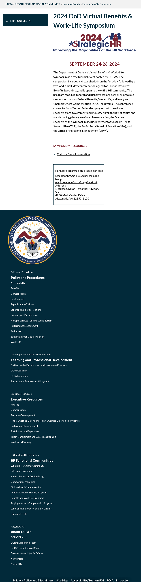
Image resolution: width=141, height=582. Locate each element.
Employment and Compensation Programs (32, 503)
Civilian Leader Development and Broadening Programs (39, 365)
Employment (17, 299)
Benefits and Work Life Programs (27, 497)
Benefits (15, 288)
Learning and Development (24, 315)
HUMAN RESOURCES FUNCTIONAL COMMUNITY (32, 4)
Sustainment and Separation (25, 431)
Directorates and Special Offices (27, 553)
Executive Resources (21, 393)
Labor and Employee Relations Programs (31, 508)
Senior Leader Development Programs (30, 381)
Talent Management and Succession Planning (33, 436)
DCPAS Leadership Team (23, 542)
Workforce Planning (21, 442)
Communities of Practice (23, 481)
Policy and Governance (22, 471)
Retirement (16, 331)
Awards (15, 404)
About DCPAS (18, 526)
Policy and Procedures (22, 272)
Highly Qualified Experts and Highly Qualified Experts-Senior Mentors (45, 420)
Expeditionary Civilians (22, 304)
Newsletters (17, 558)
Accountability (18, 283)
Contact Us (16, 564)
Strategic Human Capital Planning (27, 336)
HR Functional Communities (25, 455)
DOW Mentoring (19, 376)
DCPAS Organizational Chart (25, 548)
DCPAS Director (19, 537)
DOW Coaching (19, 370)
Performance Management (24, 325)
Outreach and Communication (26, 487)
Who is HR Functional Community (27, 465)
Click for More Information (73, 154)
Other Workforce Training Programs (29, 492)
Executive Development (23, 415)
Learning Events (71, 4)
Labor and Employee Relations (26, 309)
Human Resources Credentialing (27, 476)
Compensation (18, 293)
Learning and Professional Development (31, 354)
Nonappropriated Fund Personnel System (31, 320)
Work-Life (16, 341)
